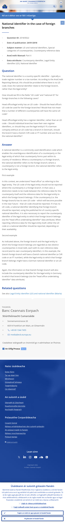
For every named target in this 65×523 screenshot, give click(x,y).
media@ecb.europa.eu (21, 334)
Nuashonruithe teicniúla (15, 406)
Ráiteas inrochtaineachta (15, 433)
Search (54, 6)
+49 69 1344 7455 (18, 330)
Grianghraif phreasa (13, 382)
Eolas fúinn (9, 372)
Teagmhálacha (11, 385)
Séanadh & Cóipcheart (14, 402)
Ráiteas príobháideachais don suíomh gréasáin (24, 426)
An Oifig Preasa (12, 348)
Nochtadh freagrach (13, 409)
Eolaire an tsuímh (12, 442)
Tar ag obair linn (12, 375)
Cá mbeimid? (10, 389)
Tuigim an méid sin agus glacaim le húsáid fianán (34, 513)
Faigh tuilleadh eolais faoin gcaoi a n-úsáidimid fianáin (34, 507)
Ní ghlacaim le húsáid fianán (34, 519)
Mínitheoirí (9, 379)
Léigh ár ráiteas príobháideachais (33, 503)
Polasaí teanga (11, 437)
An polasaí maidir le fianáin (16, 430)
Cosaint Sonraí (11, 423)
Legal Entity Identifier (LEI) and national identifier (32, 293)
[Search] (31, 6)
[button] (60, 2)
